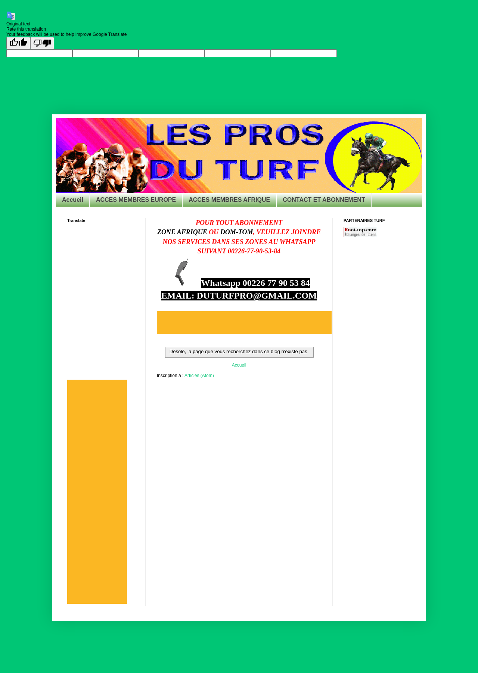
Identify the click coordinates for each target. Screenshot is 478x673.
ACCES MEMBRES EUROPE (136, 200)
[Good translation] (18, 43)
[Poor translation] (42, 43)
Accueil (72, 200)
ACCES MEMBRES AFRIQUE (229, 200)
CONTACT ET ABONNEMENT (324, 200)
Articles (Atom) (199, 375)
